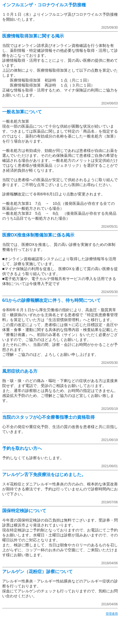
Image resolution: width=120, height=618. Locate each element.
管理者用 (112, 613)
